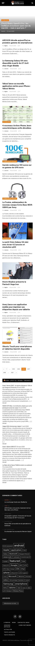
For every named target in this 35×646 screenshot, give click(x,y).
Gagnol (6, 500)
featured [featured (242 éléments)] (15, 560)
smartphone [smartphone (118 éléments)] (21, 583)
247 (28, 369)
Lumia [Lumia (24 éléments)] (4, 576)
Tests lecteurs (9, 632)
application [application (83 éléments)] (16, 550)
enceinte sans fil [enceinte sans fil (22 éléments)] (25, 557)
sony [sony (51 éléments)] (5, 588)
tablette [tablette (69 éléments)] (12, 588)
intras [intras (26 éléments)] (12, 569)
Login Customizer (25, 625)
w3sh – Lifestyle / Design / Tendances (18, 380)
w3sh (14, 622)
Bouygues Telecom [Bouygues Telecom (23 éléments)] (24, 554)
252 (12, 372)
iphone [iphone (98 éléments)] (6, 572)
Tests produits (9, 634)
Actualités (6, 121)
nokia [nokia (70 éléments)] (5, 580)
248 (4, 372)
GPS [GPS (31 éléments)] (20, 565)
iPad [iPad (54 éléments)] (23, 569)
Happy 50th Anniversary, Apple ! (12, 426)
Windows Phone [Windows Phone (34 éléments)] (18, 591)
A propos (7, 622)
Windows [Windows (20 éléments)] (9, 591)
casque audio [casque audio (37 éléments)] (7, 557)
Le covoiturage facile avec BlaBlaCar (15, 502)
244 (13, 369)
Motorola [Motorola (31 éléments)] (21, 576)
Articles (7, 626)
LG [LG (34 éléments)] (20, 573)
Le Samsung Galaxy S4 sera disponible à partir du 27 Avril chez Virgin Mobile (15, 63)
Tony (5, 505)
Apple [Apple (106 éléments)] (6, 550)
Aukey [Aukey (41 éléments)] (5, 554)
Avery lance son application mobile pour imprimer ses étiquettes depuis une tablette (16, 307)
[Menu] (3, 3)
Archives (7, 625)
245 (18, 369)
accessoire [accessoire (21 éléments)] (9, 546)
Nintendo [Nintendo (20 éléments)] (28, 576)
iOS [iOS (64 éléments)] (17, 569)
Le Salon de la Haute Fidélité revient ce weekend (17, 465)
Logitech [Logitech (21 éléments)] (25, 573)
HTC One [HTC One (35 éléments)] (6, 569)
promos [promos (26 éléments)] (21, 580)
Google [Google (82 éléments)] (14, 565)
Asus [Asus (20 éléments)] (24, 550)
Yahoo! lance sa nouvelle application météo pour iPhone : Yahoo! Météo (16, 86)
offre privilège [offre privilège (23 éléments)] (13, 580)
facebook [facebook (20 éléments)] (5, 561)
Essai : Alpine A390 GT (9, 446)
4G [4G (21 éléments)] (4, 546)
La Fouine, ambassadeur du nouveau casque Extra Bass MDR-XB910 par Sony (17, 204)
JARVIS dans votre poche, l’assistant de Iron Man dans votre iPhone (17, 509)
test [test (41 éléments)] (19, 588)
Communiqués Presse (9, 161)
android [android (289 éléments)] (19, 545)
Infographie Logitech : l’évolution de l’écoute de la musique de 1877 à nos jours (17, 516)
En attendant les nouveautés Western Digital (17, 531)
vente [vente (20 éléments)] (24, 587)
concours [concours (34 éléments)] (16, 557)
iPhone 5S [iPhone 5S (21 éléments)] (14, 573)
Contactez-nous (23, 622)
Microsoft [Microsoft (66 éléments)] (12, 576)
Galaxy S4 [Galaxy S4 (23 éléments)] (6, 565)
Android (5, 278)
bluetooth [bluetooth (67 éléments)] (13, 554)
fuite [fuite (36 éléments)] (23, 561)
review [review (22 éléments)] (27, 580)
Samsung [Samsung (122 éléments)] (8, 583)
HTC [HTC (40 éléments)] (25, 565)
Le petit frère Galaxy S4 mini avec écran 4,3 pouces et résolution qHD (15, 244)
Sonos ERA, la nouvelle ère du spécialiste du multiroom (17, 524)
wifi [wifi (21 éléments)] (4, 591)
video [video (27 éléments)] (29, 588)
